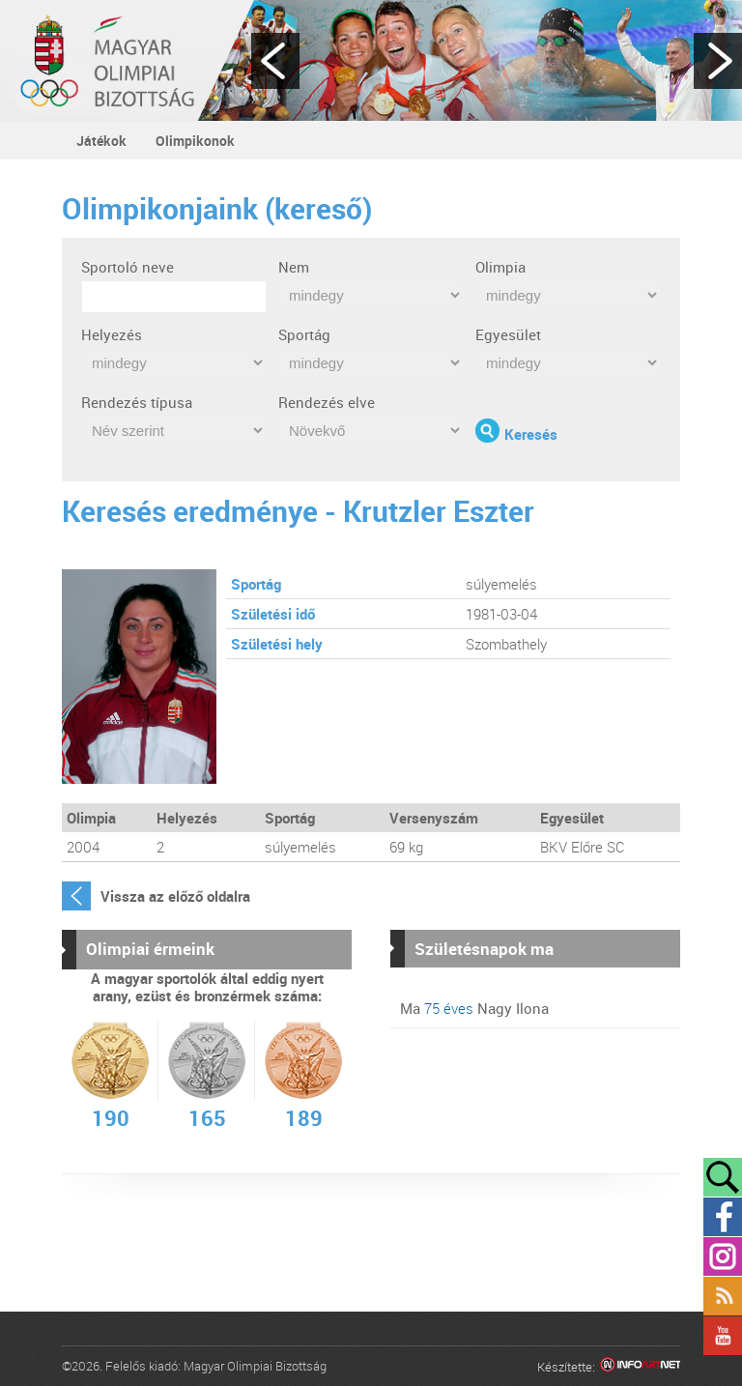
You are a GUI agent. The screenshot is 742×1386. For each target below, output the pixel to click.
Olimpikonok (195, 140)
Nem (293, 266)
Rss (722, 1296)
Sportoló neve (127, 266)
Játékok (101, 140)
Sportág (304, 334)
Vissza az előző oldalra (175, 896)
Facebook (722, 1217)
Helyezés (111, 334)
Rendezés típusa (136, 402)
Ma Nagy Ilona (474, 1008)
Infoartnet (640, 1367)
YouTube (722, 1335)
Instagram (722, 1256)
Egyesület (508, 334)
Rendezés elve (326, 402)
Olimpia (500, 266)
